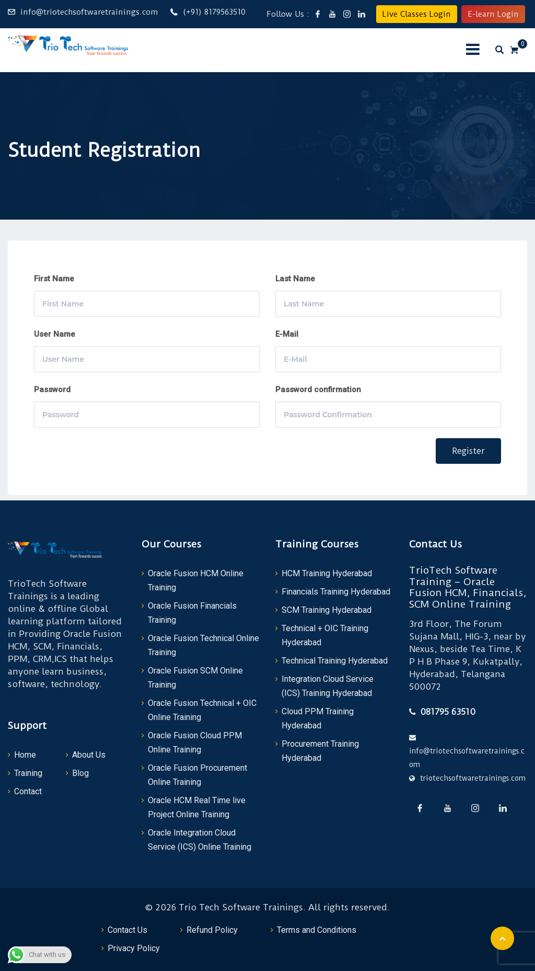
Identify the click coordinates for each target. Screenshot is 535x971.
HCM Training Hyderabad (327, 573)
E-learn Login (493, 14)
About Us (89, 755)
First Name (54, 278)
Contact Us (127, 930)
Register (468, 451)
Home (25, 755)
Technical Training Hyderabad (335, 661)
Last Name (295, 278)
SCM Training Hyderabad (326, 610)
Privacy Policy (134, 948)
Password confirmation (318, 389)
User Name (54, 334)
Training (28, 773)
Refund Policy (212, 930)
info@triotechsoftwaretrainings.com (89, 12)
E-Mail (286, 334)
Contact (28, 791)
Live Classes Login (416, 14)
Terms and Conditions (316, 930)
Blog (80, 773)
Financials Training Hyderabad (336, 592)
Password (52, 389)
